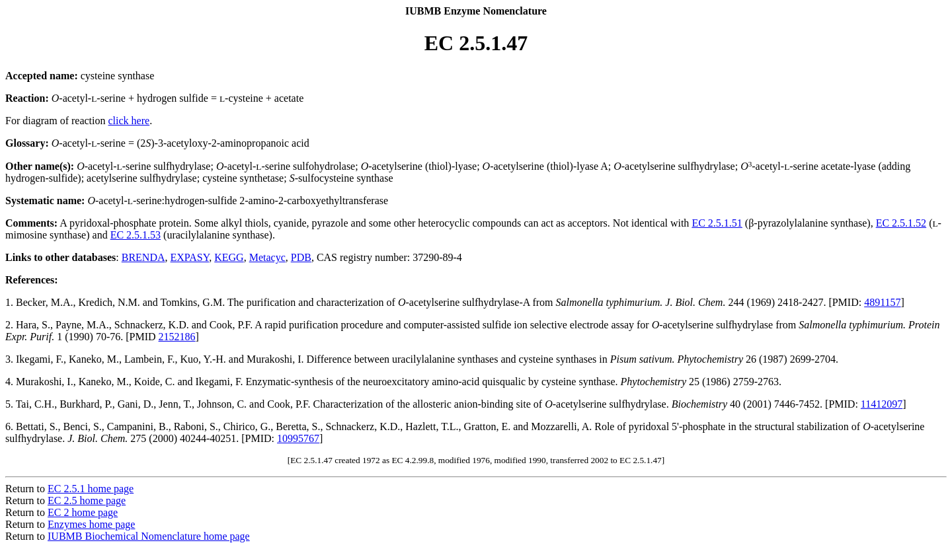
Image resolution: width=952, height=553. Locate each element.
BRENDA (143, 257)
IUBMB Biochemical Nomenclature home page (149, 536)
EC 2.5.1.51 (717, 223)
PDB (301, 257)
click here (129, 120)
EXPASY (190, 257)
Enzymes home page (91, 524)
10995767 (298, 438)
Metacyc (267, 257)
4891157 (882, 302)
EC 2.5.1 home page (91, 488)
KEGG (228, 257)
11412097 (881, 404)
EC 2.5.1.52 (901, 223)
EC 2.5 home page (87, 500)
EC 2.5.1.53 (135, 234)
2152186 (177, 336)
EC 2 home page (83, 512)
